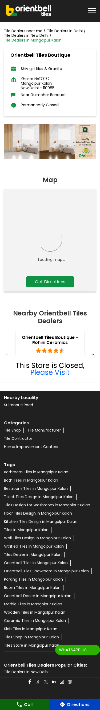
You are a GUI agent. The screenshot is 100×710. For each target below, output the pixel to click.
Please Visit (50, 372)
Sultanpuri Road (18, 405)
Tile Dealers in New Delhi (26, 672)
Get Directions (50, 282)
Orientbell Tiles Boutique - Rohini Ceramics (50, 340)
